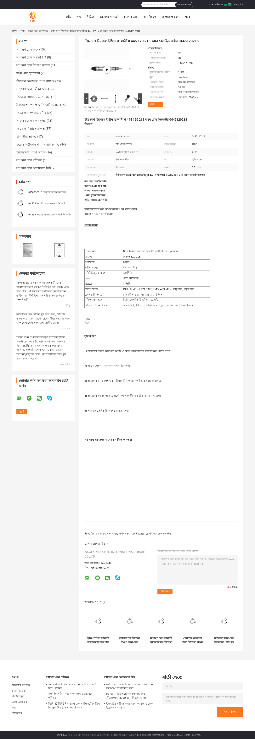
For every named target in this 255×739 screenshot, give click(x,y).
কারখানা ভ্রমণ (130, 17)
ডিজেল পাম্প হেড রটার (31, 113)
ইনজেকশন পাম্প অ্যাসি (31, 152)
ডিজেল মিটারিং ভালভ (30, 129)
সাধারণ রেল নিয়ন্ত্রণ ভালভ (33, 65)
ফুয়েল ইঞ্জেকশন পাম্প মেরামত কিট (38, 144)
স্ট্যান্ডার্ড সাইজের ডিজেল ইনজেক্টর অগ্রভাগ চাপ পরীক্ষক (72, 686)
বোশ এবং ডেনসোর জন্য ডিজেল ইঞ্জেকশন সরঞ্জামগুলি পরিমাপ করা (129, 686)
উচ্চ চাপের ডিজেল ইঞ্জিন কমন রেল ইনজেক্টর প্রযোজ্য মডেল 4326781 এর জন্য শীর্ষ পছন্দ (129, 640)
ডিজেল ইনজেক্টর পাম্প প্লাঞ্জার (35, 81)
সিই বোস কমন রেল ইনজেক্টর (104, 533)
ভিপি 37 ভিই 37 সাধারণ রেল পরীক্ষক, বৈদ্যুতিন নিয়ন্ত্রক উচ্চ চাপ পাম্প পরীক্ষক (74, 705)
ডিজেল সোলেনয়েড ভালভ (33, 97)
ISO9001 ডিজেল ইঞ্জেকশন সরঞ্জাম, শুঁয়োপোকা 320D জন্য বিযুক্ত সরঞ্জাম (126, 695)
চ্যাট (152, 104)
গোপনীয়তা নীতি (64, 735)
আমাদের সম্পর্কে (109, 17)
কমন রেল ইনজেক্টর (38, 31)
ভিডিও (90, 17)
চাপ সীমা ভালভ (26, 136)
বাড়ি (68, 17)
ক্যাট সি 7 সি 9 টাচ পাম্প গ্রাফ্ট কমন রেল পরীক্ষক (70, 695)
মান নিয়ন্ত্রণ (150, 17)
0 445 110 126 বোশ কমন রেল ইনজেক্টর (47, 203)
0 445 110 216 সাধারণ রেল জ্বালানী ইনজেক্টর (49, 214)
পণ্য (78, 17)
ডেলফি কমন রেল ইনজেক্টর (158, 533)
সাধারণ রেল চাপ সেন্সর (31, 121)
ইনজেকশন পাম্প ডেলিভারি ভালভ (37, 105)
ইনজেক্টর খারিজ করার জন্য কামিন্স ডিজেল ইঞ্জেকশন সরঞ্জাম (129, 705)
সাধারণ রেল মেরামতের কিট (33, 168)
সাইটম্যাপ (17, 713)
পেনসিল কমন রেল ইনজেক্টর (131, 533)
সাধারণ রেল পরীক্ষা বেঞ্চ (31, 89)
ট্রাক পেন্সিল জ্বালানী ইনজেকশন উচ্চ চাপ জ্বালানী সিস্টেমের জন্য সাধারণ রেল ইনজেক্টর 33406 (98, 640)
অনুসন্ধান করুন (184, 4)
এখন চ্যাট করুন (216, 4)
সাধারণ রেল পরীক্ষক (29, 160)
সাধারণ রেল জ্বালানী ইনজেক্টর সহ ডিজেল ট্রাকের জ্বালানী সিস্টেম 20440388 (161, 640)
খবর (187, 17)
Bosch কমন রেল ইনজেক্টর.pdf (98, 214)
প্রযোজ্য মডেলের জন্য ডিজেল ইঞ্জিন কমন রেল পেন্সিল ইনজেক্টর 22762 (192, 640)
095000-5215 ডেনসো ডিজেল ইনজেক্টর (47, 192)
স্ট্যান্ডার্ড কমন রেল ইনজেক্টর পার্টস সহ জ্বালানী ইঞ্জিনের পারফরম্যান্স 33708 (224, 640)
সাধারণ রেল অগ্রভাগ (29, 57)
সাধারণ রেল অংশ (27, 49)
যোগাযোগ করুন (170, 17)
